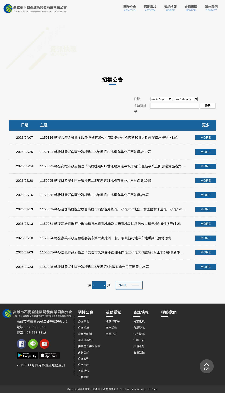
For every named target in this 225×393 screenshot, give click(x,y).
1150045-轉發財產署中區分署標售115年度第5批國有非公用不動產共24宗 (94, 267)
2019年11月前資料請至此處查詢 (41, 365)
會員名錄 (83, 352)
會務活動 (111, 327)
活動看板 (150, 8)
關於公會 (130, 8)
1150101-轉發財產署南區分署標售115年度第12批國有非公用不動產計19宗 (95, 152)
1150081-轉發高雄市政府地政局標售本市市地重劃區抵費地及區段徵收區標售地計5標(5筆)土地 (110, 224)
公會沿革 (83, 327)
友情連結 (139, 352)
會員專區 (191, 8)
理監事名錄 (85, 340)
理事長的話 (85, 333)
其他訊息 (139, 346)
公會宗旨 (83, 321)
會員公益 (111, 333)
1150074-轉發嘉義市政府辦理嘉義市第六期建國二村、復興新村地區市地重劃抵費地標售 (105, 238)
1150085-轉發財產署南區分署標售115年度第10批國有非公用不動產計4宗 (94, 195)
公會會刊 (83, 358)
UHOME (152, 389)
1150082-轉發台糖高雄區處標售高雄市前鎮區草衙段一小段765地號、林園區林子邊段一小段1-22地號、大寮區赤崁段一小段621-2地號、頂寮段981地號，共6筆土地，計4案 (113, 209)
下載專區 (83, 377)
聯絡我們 (211, 8)
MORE (206, 137)
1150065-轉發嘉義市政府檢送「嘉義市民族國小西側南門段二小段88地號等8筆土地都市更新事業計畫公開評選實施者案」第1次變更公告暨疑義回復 (113, 252)
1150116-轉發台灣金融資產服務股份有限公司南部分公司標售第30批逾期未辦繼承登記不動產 (109, 137)
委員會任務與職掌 (89, 346)
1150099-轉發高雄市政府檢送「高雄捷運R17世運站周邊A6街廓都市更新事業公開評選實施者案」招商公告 (113, 166)
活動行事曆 (113, 321)
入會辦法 (83, 370)
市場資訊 (139, 327)
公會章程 (83, 364)
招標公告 (139, 340)
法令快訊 (139, 333)
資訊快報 (170, 8)
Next (123, 285)
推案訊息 (139, 321)
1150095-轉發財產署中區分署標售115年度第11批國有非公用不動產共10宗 (95, 180)
